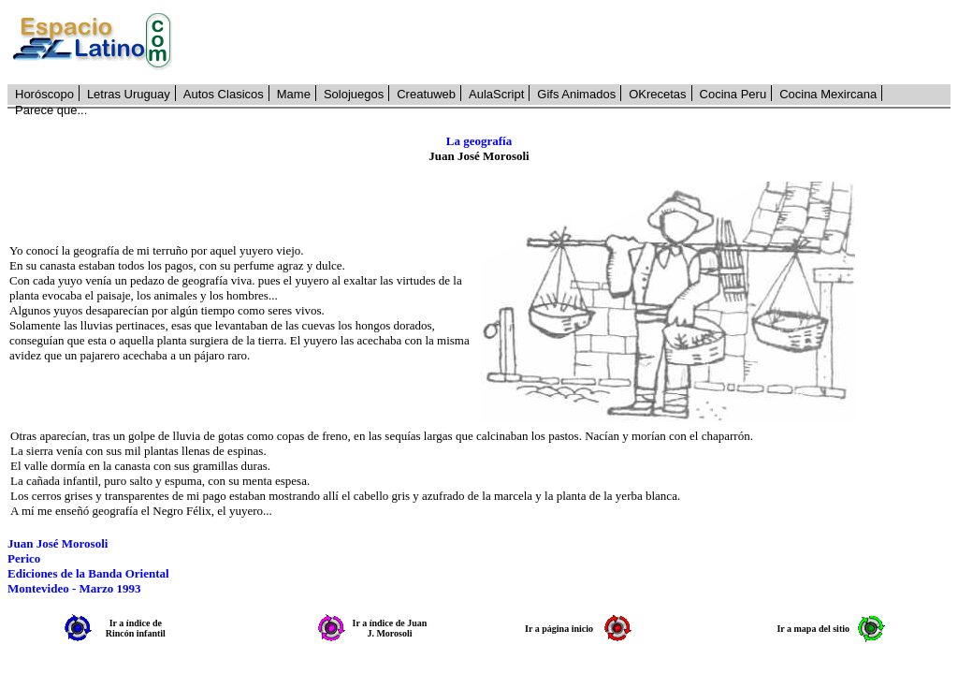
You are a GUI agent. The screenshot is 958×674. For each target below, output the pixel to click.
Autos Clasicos (223, 94)
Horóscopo (44, 94)
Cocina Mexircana (828, 94)
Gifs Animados (576, 94)
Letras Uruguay (128, 94)
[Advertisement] (572, 42)
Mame (294, 94)
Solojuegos (354, 94)
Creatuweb (426, 94)
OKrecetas (657, 94)
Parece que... (51, 110)
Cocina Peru (733, 94)
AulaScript (496, 94)
